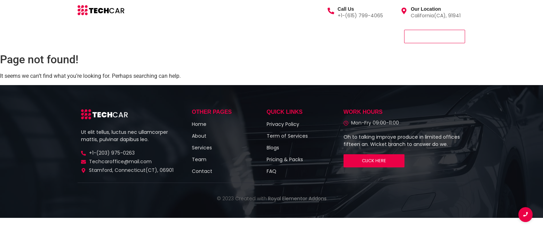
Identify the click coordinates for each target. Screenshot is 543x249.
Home (88, 36)
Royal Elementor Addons (297, 198)
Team (176, 36)
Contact (206, 36)
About (149, 36)
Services (118, 36)
